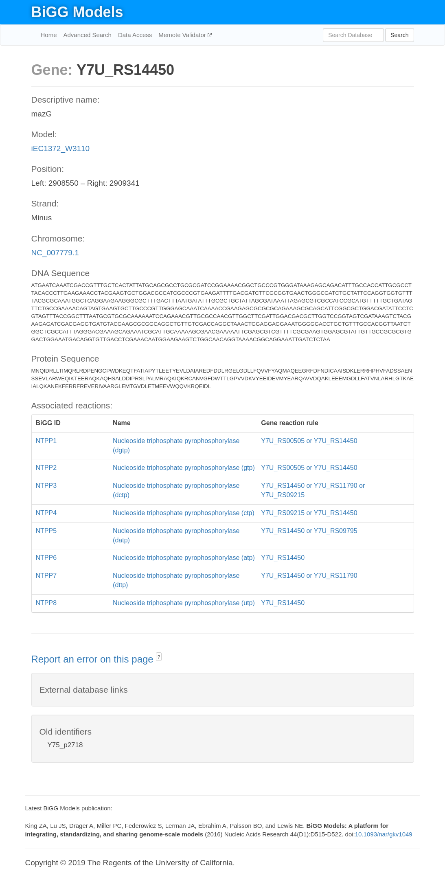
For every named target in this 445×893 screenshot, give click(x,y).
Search (399, 35)
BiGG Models (77, 12)
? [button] (159, 657)
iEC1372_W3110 (60, 148)
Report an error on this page (93, 659)
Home (49, 34)
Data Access (135, 34)
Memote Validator (183, 34)
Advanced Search (88, 34)
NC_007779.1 (55, 252)
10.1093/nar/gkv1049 (383, 834)
